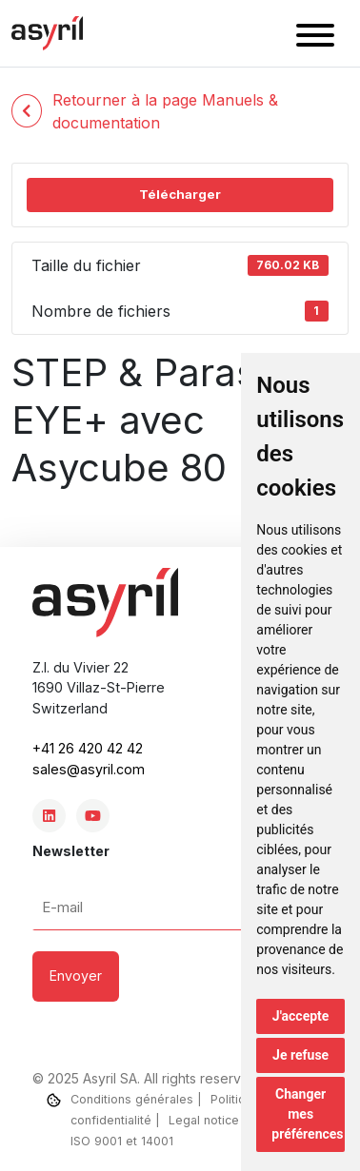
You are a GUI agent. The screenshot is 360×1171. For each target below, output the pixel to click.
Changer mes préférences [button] (307, 1114)
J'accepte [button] (301, 1016)
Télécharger (180, 194)
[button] (315, 38)
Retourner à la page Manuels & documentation (144, 111)
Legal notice (204, 1120)
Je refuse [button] (300, 1055)
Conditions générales (131, 1099)
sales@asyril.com (88, 769)
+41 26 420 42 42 (87, 748)
